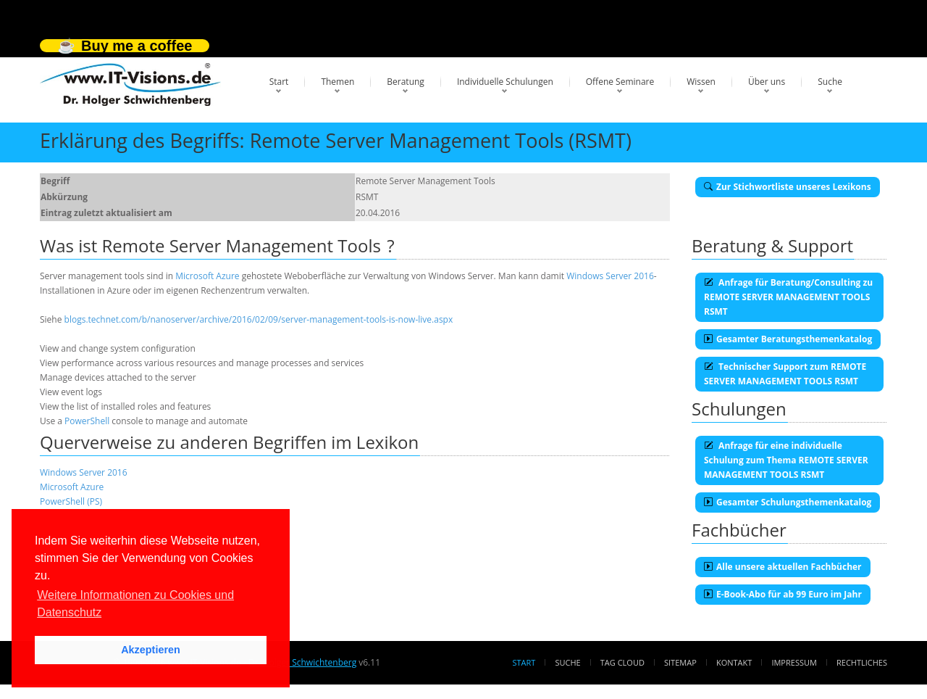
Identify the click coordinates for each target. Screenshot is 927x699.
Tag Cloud (622, 662)
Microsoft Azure (207, 276)
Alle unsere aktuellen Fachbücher (783, 567)
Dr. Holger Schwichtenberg (302, 662)
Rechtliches (861, 662)
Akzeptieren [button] (150, 649)
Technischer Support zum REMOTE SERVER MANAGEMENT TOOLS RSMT (785, 373)
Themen (337, 81)
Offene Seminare (620, 81)
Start (279, 81)
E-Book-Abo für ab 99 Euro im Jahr (783, 594)
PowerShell (86, 421)
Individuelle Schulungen (505, 81)
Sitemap (680, 662)
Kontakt (734, 662)
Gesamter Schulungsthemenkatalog (787, 502)
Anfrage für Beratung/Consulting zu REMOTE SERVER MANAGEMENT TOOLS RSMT (788, 297)
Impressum (793, 662)
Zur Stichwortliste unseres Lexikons (787, 187)
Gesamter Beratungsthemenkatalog (788, 339)
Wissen (701, 81)
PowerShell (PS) (71, 501)
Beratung (405, 81)
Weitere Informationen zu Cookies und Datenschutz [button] (135, 604)
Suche (830, 81)
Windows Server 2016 (610, 276)
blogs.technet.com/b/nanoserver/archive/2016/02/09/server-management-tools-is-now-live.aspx (258, 319)
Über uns (766, 81)
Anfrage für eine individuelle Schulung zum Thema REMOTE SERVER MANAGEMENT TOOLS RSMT (786, 460)
